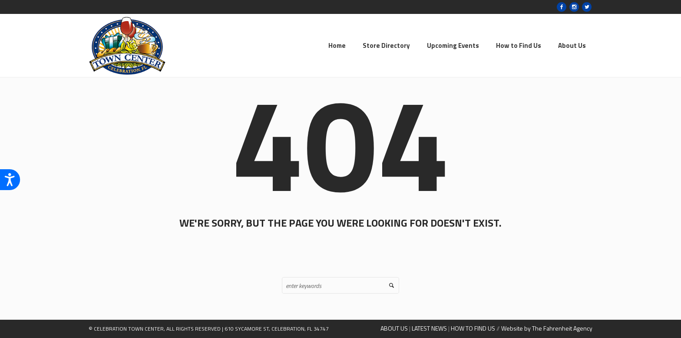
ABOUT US (394, 328)
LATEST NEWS (429, 328)
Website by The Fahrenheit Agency (546, 328)
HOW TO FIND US (473, 328)
